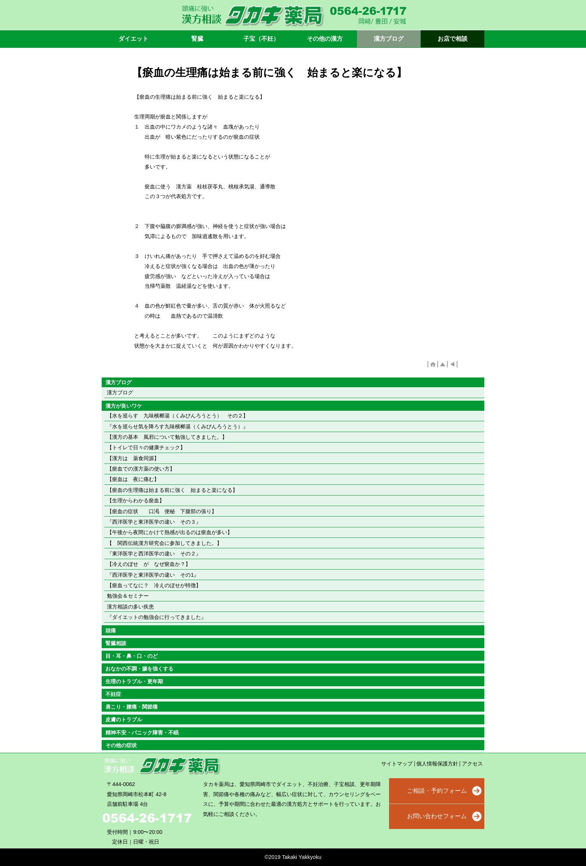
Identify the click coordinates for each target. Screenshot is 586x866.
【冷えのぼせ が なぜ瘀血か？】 (149, 564)
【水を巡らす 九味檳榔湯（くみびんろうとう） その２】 (177, 416)
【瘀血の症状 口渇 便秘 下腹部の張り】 (162, 511)
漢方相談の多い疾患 (130, 607)
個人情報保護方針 (437, 763)
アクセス (472, 763)
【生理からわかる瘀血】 (135, 500)
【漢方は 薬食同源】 (133, 458)
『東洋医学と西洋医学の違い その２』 (154, 554)
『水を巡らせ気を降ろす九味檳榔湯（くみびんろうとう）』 (177, 426)
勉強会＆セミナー (128, 596)
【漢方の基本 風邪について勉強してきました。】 (167, 437)
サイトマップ (397, 763)
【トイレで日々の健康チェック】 (146, 447)
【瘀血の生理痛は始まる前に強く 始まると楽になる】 (172, 490)
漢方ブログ (120, 392)
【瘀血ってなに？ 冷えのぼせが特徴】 (154, 585)
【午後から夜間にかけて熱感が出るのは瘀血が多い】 (169, 532)
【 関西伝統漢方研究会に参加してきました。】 (164, 543)
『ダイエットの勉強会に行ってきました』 (156, 617)
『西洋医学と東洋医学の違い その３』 (154, 522)
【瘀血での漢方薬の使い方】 (141, 469)
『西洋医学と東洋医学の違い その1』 (153, 575)
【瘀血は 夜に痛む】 (133, 479)
